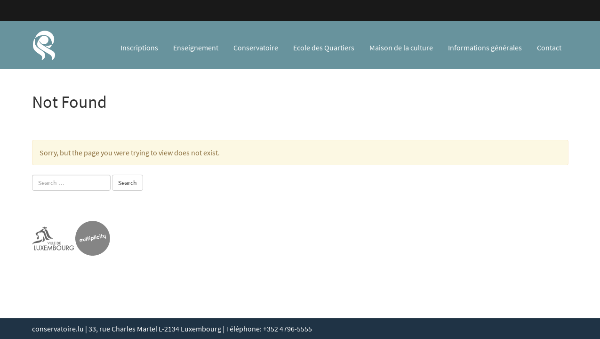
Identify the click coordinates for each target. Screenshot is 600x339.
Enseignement (195, 47)
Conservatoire (255, 47)
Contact (549, 47)
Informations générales (485, 47)
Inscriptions (139, 47)
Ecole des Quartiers (323, 47)
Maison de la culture (401, 47)
